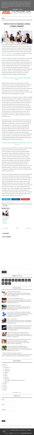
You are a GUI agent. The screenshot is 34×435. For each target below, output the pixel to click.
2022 (4, 364)
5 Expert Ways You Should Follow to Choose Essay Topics (19, 339)
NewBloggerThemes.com (26, 433)
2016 (4, 389)
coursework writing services (8, 53)
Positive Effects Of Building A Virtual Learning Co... (15, 380)
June (5, 373)
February (6, 378)
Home (17, 228)
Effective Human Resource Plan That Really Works (17, 332)
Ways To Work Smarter (12, 319)
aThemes (11, 433)
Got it (20, 9)
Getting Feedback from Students (13, 291)
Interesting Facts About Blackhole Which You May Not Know (19, 325)
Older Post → (29, 228)
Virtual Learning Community (8, 202)
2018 (4, 386)
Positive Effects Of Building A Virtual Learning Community (17, 25)
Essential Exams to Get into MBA (14, 305)
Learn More (15, 9)
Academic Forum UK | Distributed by (18, 430)
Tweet (6, 199)
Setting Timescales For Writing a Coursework (12, 353)
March (5, 377)
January (6, 381)
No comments (21, 28)
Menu (3, 18)
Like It (16, 199)
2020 (4, 383)
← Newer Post (5, 228)
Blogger (19, 392)
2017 (4, 388)
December (6, 367)
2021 (4, 365)
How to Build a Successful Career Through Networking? (18, 312)
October (6, 369)
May (5, 375)
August (5, 372)
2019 (4, 385)
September (6, 370)
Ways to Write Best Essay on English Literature (17, 346)
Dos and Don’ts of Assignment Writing (15, 298)
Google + (25, 199)
